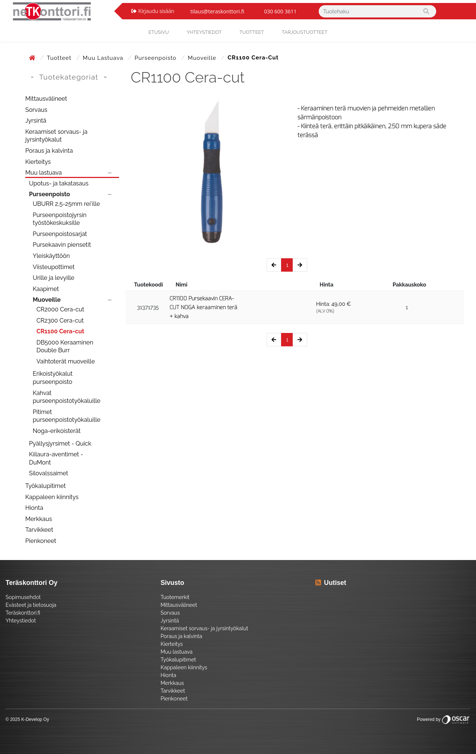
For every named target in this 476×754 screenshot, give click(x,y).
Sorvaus (36, 109)
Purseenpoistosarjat (60, 233)
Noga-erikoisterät (57, 430)
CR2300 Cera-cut (60, 320)
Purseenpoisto (156, 58)
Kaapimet (46, 288)
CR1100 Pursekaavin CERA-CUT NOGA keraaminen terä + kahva (203, 307)
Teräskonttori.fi (23, 613)
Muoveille (203, 58)
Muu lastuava (104, 58)
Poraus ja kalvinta (49, 150)
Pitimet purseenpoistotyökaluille (66, 416)
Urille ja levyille (53, 277)
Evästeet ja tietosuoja (31, 605)
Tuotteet (251, 32)
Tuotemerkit (175, 597)
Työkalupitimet (45, 485)
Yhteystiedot (21, 621)
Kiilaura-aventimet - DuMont (56, 458)
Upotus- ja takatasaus (59, 183)
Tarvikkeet (39, 529)
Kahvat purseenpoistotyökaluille (66, 397)
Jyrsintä (35, 120)
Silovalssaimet (48, 473)
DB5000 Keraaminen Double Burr (64, 346)
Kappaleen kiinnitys (51, 497)
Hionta (34, 507)
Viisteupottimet (54, 267)
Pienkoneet (40, 540)
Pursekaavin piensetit (62, 244)
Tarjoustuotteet (305, 32)
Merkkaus (38, 518)
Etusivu (158, 32)
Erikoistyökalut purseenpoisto (53, 377)
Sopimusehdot (23, 597)
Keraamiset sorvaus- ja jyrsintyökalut (56, 135)
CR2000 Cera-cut (60, 309)
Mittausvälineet (46, 98)
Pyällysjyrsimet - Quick (60, 443)
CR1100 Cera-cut (60, 331)
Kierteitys (38, 161)
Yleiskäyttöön (51, 255)
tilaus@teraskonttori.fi (217, 11)
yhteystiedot (204, 32)
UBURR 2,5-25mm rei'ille (66, 203)
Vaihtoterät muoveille (65, 361)
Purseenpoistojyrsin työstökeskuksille (60, 219)
